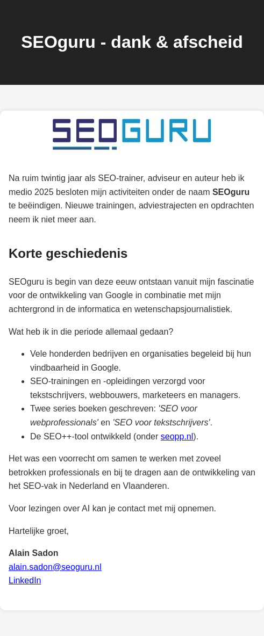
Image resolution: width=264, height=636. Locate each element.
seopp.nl (177, 436)
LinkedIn (25, 580)
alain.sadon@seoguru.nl (55, 567)
